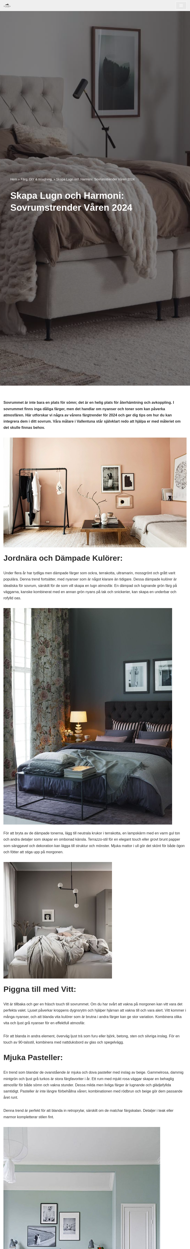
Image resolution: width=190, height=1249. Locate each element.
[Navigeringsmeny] (181, 5)
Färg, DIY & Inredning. (37, 179)
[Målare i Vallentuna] (7, 5)
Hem (13, 179)
